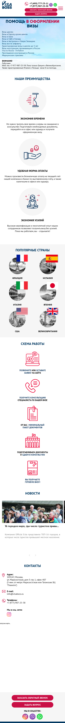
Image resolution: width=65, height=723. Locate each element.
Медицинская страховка (12, 55)
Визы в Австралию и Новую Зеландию (18, 41)
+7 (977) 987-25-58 (39, 6)
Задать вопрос (41, 14)
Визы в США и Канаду (11, 39)
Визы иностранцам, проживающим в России (21, 48)
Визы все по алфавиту (11, 43)
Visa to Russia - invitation (13, 50)
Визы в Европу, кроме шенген (15, 34)
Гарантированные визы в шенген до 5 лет (20, 46)
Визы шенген (7, 32)
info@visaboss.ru (15, 593)
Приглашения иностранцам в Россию (18, 53)
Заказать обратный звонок (41, 10)
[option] (32, 529)
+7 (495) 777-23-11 (39, 3)
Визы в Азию (7, 36)
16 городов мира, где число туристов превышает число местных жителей (32, 526)
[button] (30, 555)
